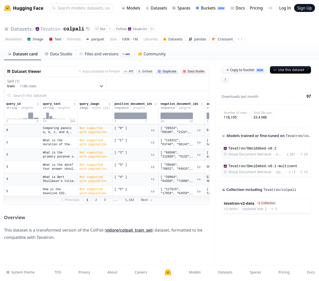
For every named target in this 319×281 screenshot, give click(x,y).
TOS (58, 272)
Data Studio (58, 54)
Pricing (256, 8)
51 (152, 28)
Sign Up (304, 8)
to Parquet (99, 71)
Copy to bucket (245, 69)
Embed (145, 71)
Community (152, 54)
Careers (141, 272)
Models (130, 8)
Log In (285, 8)
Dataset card (22, 54)
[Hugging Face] (167, 272)
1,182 (129, 200)
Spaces (181, 8)
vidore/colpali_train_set (129, 230)
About (112, 272)
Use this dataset (291, 69)
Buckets (210, 8)
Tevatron (50, 28)
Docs (237, 8)
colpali (73, 29)
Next (147, 200)
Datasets (156, 8)
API (128, 71)
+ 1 (240, 39)
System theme (20, 272)
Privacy (84, 272)
